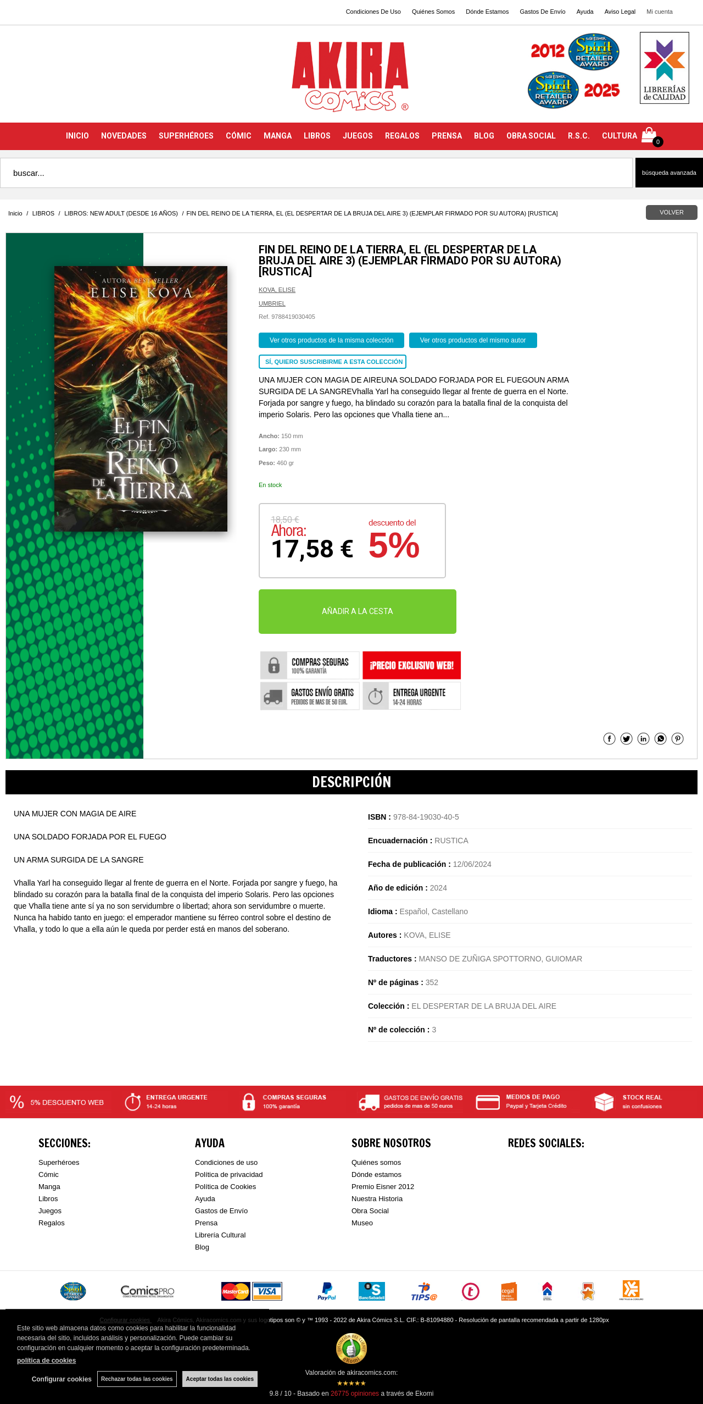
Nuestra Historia (377, 1199)
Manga (49, 1186)
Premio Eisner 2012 (383, 1186)
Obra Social (370, 1211)
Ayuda (585, 11)
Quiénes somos (376, 1162)
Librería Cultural (220, 1235)
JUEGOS (358, 135)
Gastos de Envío (221, 1211)
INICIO (77, 135)
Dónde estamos (376, 1174)
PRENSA (447, 135)
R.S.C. (579, 135)
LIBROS (317, 135)
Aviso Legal (620, 11)
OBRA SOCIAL (531, 135)
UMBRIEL (272, 303)
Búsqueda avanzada (669, 172)
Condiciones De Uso (373, 11)
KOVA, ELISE (277, 289)
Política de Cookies (225, 1186)
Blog (202, 1247)
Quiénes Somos (433, 11)
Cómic (48, 1174)
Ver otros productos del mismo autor (473, 340)
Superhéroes (58, 1162)
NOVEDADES (124, 135)
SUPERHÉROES (186, 135)
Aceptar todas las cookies (220, 1379)
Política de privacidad (229, 1174)
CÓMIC (239, 135)
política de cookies (46, 1360)
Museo (362, 1223)
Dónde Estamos (487, 11)
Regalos (51, 1223)
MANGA (278, 135)
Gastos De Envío (542, 11)
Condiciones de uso (226, 1162)
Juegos (50, 1211)
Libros (48, 1199)
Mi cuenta (659, 11)
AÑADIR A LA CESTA (357, 611)
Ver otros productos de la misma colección (331, 340)
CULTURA (619, 135)
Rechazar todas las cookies (137, 1379)
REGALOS (402, 135)
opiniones (355, 1393)
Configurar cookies (62, 1379)
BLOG (484, 135)
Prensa (206, 1223)
